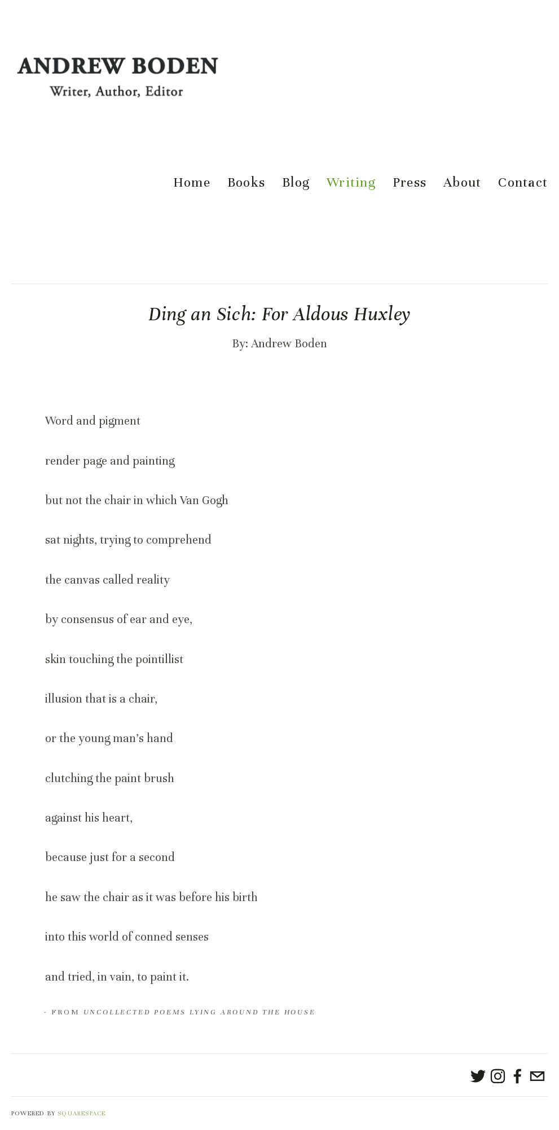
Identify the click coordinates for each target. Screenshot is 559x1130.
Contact (523, 183)
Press (409, 183)
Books (246, 183)
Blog (296, 183)
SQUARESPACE (81, 1113)
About (462, 183)
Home (191, 183)
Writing (351, 183)
